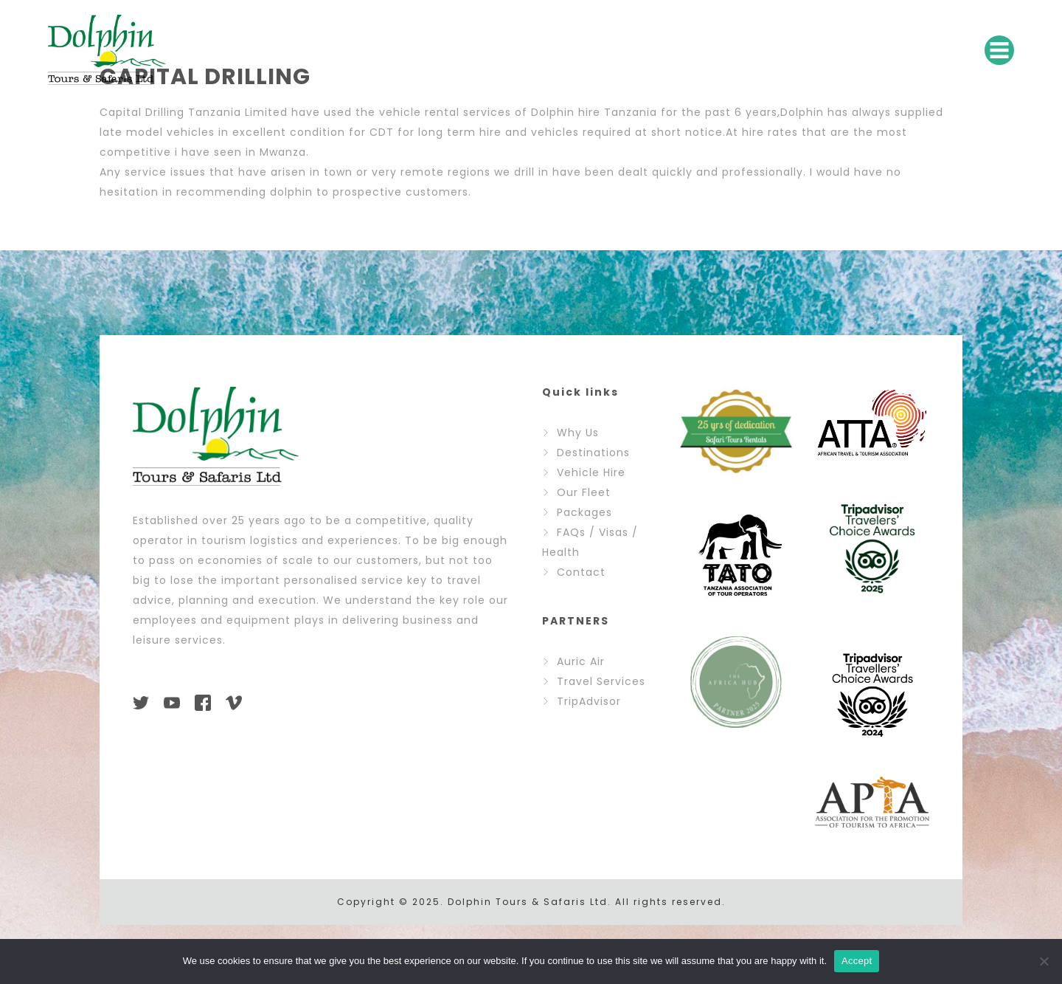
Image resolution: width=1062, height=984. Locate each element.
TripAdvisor (589, 701)
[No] (1043, 961)
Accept (856, 960)
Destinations (593, 452)
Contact (581, 572)
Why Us (578, 432)
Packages (584, 512)
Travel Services (601, 681)
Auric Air (581, 661)
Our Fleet (584, 492)
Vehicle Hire (591, 472)
